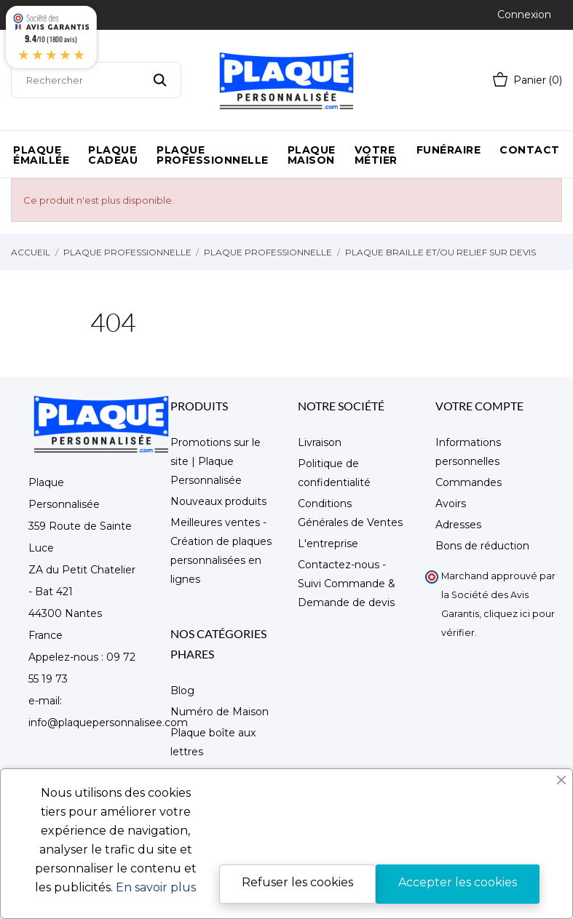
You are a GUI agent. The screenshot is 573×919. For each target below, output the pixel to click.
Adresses (458, 524)
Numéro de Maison (219, 711)
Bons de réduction (482, 545)
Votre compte (479, 406)
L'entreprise (328, 543)
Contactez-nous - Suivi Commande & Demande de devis (346, 583)
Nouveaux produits (218, 501)
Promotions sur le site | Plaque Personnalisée (215, 461)
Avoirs (450, 503)
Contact (529, 149)
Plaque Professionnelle (213, 155)
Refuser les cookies (297, 882)
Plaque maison (312, 155)
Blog (182, 690)
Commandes (468, 482)
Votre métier (376, 155)
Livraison (319, 442)
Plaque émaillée (41, 155)
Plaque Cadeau (113, 155)
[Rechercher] (96, 80)
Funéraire (448, 149)
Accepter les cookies (457, 882)
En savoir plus (156, 887)
